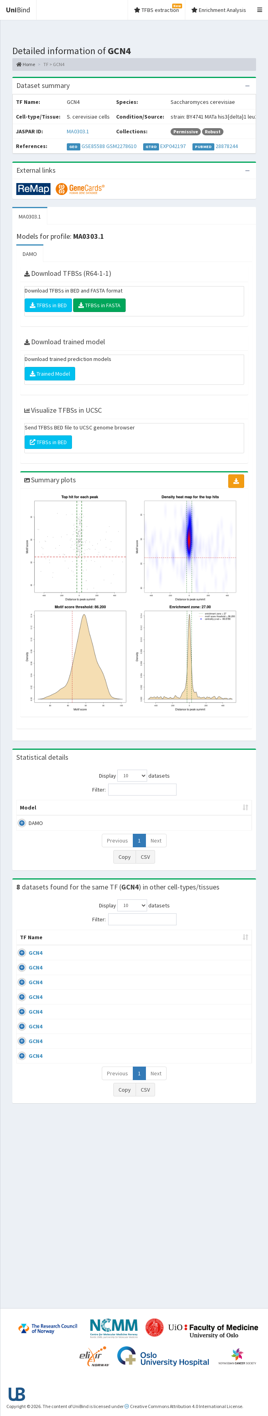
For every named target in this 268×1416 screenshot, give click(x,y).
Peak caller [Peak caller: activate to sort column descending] (59, 811)
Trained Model (50, 373)
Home (25, 64)
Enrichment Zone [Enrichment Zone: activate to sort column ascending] (138, 811)
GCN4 (35, 968)
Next (156, 848)
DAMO (30, 253)
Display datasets (134, 776)
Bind (18, 9)
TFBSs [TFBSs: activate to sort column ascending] (183, 815)
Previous (117, 848)
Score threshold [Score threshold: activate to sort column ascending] (219, 811)
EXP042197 (173, 146)
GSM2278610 (121, 146)
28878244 (227, 146)
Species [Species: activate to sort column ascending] (218, 953)
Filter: (134, 790)
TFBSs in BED (48, 305)
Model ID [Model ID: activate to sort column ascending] (96, 811)
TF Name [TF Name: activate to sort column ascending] (27, 949)
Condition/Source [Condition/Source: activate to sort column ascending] (107, 953)
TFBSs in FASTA (99, 305)
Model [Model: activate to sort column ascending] (28, 815)
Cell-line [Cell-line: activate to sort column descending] (56, 949)
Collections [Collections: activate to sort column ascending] (177, 953)
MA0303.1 (78, 131)
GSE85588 (93, 146)
